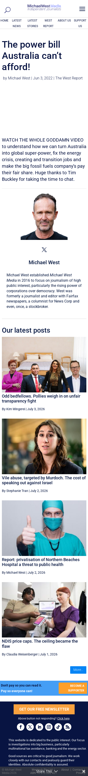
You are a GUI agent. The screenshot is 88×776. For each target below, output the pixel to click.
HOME (4, 20)
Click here (63, 718)
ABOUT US (64, 20)
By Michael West (14, 572)
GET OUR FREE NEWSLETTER (44, 709)
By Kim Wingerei (13, 409)
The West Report (69, 78)
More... (78, 670)
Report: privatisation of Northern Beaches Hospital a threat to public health (41, 562)
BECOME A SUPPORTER (76, 688)
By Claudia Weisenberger (20, 654)
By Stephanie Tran (15, 491)
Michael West (19, 78)
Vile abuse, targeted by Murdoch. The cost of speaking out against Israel (44, 480)
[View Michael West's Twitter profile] (44, 250)
